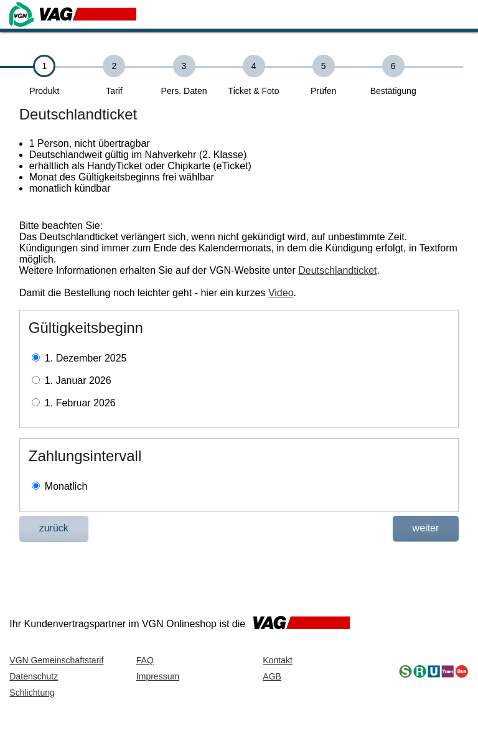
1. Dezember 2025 (86, 358)
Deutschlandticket (337, 270)
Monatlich (66, 486)
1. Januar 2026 (78, 380)
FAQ (145, 660)
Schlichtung (31, 693)
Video (281, 292)
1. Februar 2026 (80, 403)
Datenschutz (33, 676)
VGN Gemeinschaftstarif (56, 660)
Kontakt (277, 660)
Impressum (157, 676)
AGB (272, 676)
